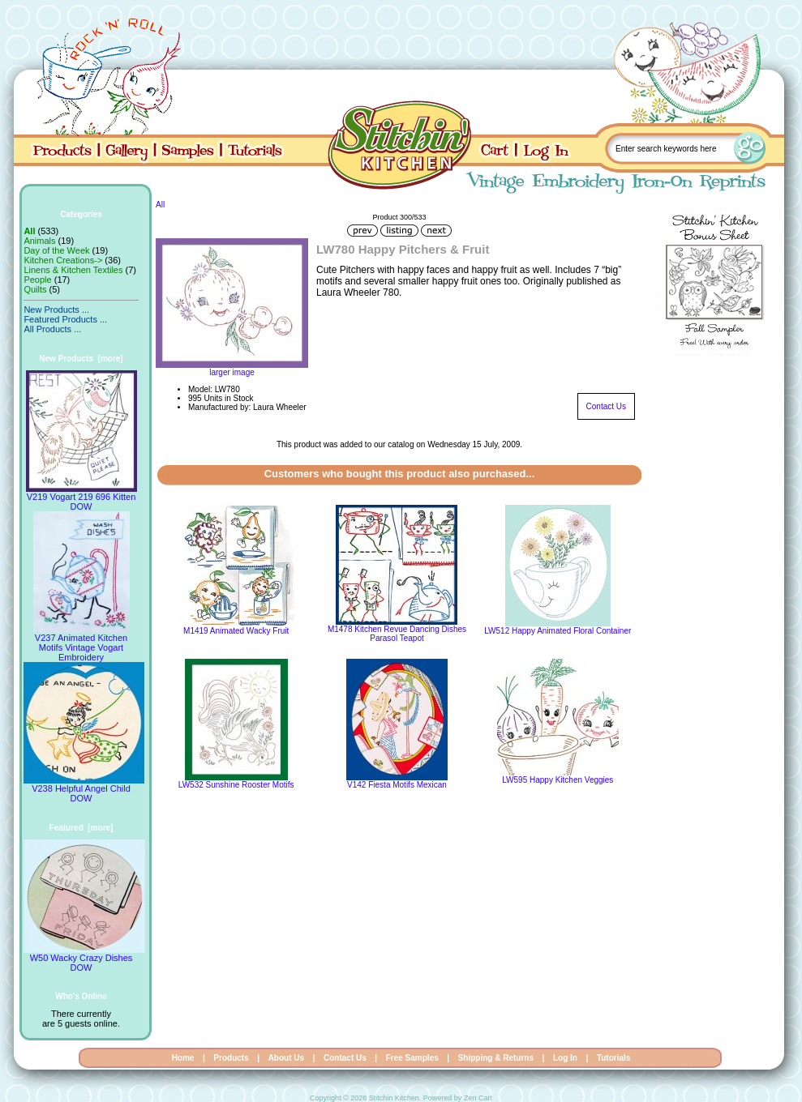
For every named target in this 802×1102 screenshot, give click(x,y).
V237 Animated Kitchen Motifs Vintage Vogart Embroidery (81, 643)
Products (230, 1057)
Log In (565, 1057)
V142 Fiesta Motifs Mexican (397, 784)
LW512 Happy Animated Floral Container (557, 630)
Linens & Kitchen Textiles (73, 270)
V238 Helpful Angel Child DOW (84, 789)
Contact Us (606, 406)
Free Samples (412, 1057)
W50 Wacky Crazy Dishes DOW (84, 958)
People (37, 279)
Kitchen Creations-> (63, 260)
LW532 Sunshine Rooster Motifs (236, 784)
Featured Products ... (65, 319)
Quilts (35, 289)
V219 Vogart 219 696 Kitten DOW (81, 497)
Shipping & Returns (496, 1057)
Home (183, 1057)
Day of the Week (56, 250)
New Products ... (56, 309)
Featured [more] (81, 827)
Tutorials (613, 1057)
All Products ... (52, 329)
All (160, 204)
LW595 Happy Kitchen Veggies (557, 779)
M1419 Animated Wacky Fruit (236, 630)
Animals (39, 241)
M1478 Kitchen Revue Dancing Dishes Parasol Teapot (397, 634)
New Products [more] (80, 358)
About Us (286, 1057)
